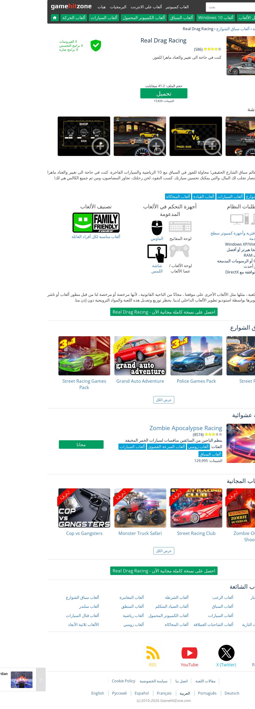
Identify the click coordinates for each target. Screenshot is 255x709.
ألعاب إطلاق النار (228, 597)
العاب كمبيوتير (141, 6)
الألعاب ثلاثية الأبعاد (47, 624)
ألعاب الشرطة (140, 597)
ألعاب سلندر (53, 606)
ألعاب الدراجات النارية (224, 624)
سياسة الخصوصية (117, 681)
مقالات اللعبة (169, 681)
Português (171, 693)
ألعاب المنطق (96, 606)
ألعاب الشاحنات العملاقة (177, 624)
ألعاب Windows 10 (179, 17)
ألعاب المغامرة (95, 597)
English (62, 693)
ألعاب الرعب (186, 597)
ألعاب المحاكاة (140, 624)
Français (128, 693)
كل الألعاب (211, 17)
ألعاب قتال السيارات (46, 615)
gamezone (35, 6)
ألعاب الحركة (37, 17)
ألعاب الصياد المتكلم (135, 606)
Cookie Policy (87, 681)
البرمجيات (82, 6)
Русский (83, 693)
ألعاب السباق (145, 17)
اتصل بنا (145, 681)
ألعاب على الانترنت (110, 6)
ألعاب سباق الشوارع (196, 28)
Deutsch (195, 693)
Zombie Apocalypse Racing (149, 428)
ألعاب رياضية (97, 615)
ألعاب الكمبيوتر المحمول (107, 17)
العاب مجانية (226, 28)
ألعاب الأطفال (230, 606)
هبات (65, 6)
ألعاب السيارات (67, 17)
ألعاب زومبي (97, 624)
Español (105, 693)
